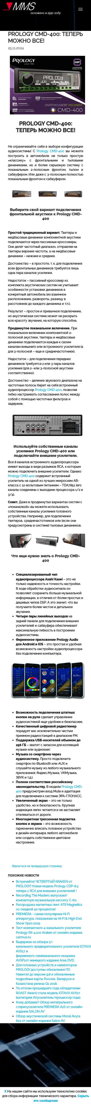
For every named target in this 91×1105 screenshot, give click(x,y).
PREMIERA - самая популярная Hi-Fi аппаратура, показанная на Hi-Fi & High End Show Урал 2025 (49, 918)
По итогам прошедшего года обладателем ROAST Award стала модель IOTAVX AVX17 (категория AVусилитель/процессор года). (48, 992)
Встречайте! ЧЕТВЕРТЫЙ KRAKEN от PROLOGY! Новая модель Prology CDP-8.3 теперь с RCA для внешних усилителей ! (47, 886)
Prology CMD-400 (50, 151)
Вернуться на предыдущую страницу (37, 866)
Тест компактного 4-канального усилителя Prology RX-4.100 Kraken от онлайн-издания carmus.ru (49, 932)
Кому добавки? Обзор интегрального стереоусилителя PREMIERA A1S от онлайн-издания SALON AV (49, 1007)
